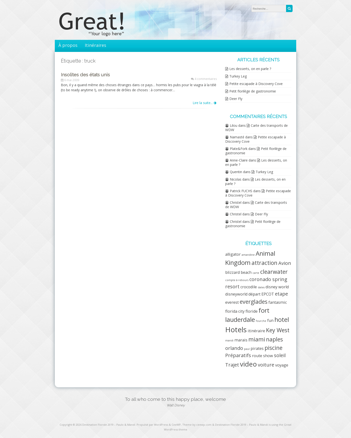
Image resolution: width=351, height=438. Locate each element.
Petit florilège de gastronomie (252, 91)
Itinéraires (95, 45)
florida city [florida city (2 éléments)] (235, 311)
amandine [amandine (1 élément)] (248, 254)
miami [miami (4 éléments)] (256, 339)
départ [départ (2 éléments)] (254, 294)
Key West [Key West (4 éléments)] (277, 330)
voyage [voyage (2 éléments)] (281, 365)
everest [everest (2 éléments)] (232, 302)
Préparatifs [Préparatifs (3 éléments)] (238, 355)
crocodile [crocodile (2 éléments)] (248, 287)
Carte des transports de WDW (256, 127)
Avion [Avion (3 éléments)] (284, 263)
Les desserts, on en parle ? (250, 68)
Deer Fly (235, 98)
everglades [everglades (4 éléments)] (253, 301)
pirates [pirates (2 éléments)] (257, 348)
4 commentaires (206, 79)
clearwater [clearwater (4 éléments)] (274, 272)
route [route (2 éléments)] (257, 355)
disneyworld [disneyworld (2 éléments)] (236, 294)
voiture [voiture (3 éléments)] (266, 364)
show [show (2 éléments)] (268, 355)
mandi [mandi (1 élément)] (229, 340)
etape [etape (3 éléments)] (281, 293)
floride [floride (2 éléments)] (252, 311)
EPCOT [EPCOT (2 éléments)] (267, 294)
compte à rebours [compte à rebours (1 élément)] (236, 280)
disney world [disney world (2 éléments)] (277, 287)
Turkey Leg (238, 76)
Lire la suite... (205, 102)
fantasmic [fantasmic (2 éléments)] (277, 302)
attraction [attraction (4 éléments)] (264, 263)
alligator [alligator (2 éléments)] (233, 254)
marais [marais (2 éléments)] (240, 340)
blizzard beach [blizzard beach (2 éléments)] (238, 272)
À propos (67, 45)
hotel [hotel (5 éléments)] (281, 319)
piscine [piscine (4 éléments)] (273, 348)
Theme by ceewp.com (196, 424)
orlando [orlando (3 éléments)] (234, 348)
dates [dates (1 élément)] (261, 287)
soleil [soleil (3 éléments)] (280, 355)
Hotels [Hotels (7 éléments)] (236, 329)
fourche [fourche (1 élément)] (261, 321)
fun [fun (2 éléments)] (270, 320)
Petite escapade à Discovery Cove (256, 83)
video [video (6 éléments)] (248, 363)
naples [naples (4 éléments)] (274, 339)
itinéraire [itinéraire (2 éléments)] (256, 330)
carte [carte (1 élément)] (256, 273)
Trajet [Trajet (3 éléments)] (232, 364)
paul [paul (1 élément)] (247, 349)
